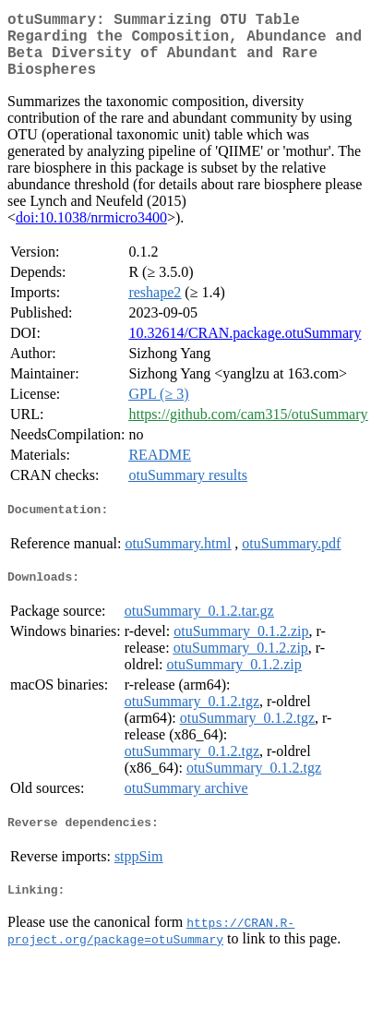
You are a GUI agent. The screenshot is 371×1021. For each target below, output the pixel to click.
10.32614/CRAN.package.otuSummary (244, 347)
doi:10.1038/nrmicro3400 (91, 232)
